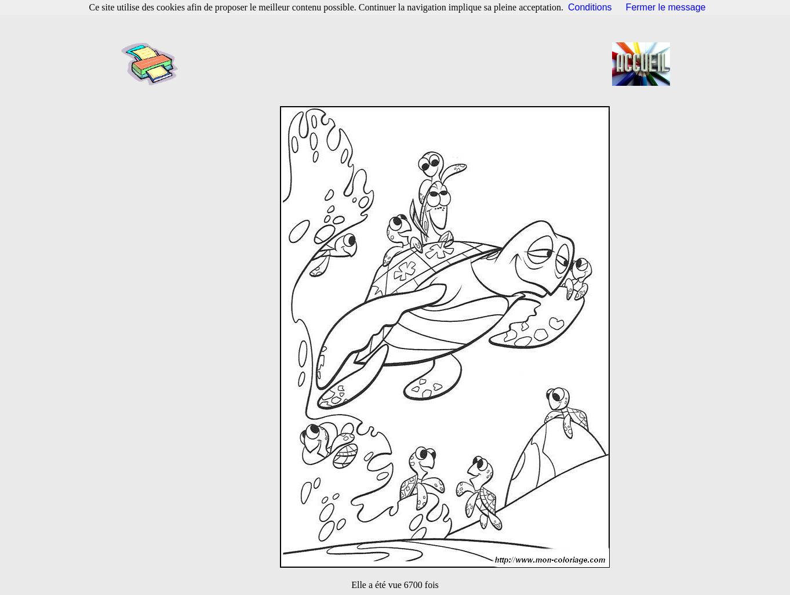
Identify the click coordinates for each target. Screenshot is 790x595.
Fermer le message (666, 7)
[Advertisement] (399, 64)
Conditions (590, 7)
